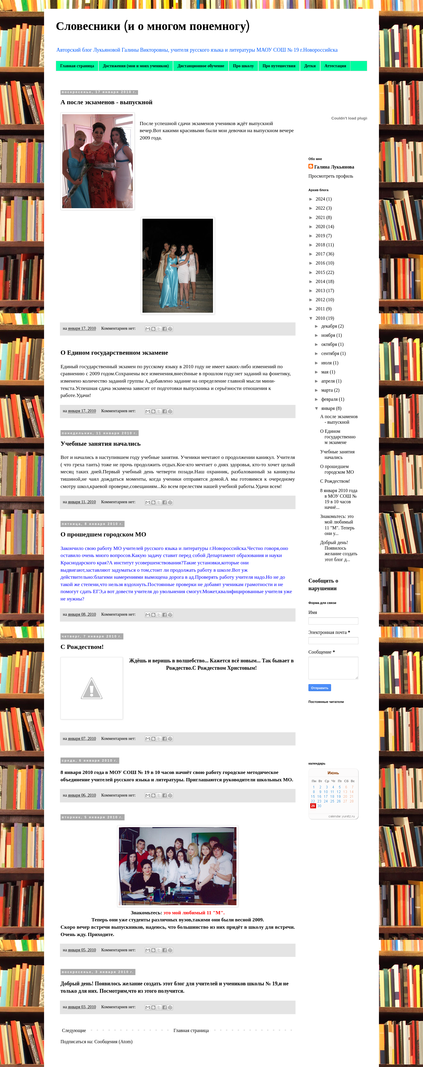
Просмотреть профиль (330, 176)
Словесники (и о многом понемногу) (153, 26)
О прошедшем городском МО (103, 534)
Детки (310, 66)
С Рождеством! (82, 646)
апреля (328, 380)
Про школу (243, 66)
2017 (321, 253)
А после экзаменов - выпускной (106, 102)
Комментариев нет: (119, 328)
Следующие (74, 1030)
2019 (321, 235)
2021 (321, 217)
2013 (321, 290)
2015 (321, 272)
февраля (330, 399)
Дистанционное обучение (200, 66)
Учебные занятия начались (101, 443)
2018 (321, 244)
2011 (321, 308)
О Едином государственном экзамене (114, 352)
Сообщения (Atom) (113, 1041)
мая (325, 371)
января (328, 408)
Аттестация (335, 66)
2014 (321, 281)
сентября (330, 353)
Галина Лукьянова (334, 166)
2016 (321, 262)
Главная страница (77, 66)
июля (327, 362)
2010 (321, 318)
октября (329, 344)
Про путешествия (279, 66)
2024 (321, 198)
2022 (321, 208)
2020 (321, 226)
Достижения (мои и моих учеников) (136, 66)
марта (327, 390)
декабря (329, 326)
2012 (321, 299)
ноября (328, 335)
